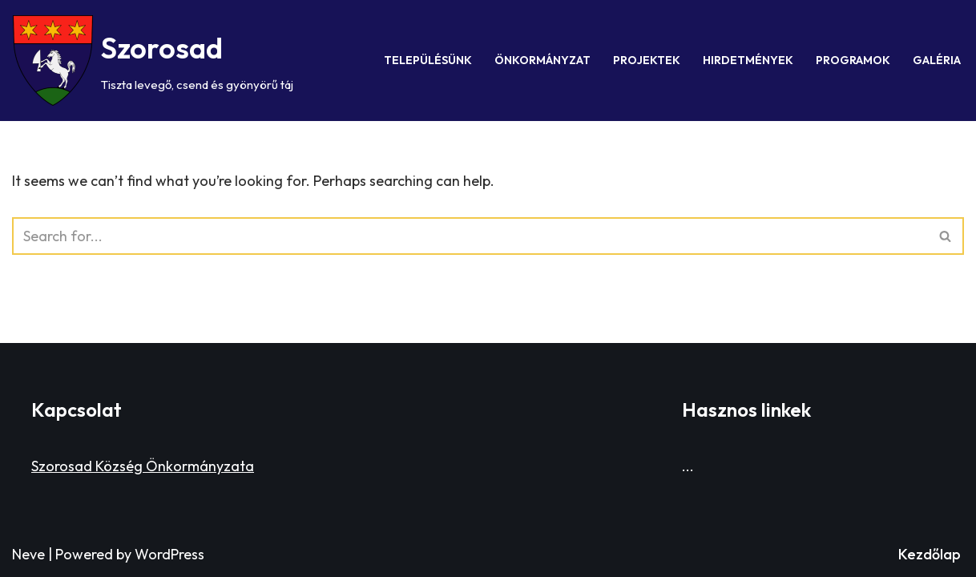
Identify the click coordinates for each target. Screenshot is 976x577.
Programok (853, 60)
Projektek (646, 60)
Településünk (428, 60)
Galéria (937, 60)
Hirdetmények (748, 60)
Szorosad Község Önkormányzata (142, 466)
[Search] (470, 236)
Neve (28, 554)
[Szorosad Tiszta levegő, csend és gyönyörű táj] (153, 60)
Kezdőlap (929, 554)
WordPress (169, 554)
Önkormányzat (542, 60)
